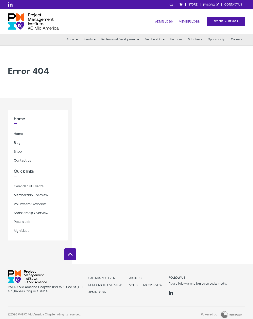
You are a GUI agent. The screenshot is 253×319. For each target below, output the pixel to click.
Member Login (189, 21)
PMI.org (209, 5)
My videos (21, 231)
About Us (136, 278)
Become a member (226, 21)
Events (89, 39)
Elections (176, 39)
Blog (17, 143)
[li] (10, 4)
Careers (236, 39)
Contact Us (233, 4)
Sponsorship (216, 39)
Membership (154, 39)
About (72, 39)
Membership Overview (31, 195)
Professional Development (120, 39)
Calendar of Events (29, 186)
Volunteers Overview (30, 204)
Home (18, 134)
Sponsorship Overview (31, 213)
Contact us (22, 160)
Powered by (209, 314)
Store (192, 4)
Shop (18, 151)
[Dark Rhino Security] (231, 315)
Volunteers (195, 39)
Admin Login (164, 21)
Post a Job (22, 222)
